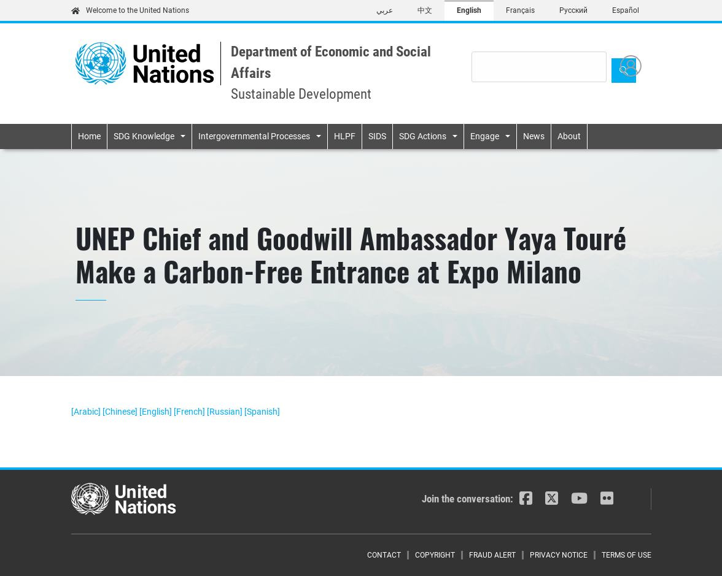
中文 (424, 10)
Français (520, 10)
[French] (190, 412)
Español (625, 10)
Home (89, 136)
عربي (384, 10)
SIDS (377, 136)
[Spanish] (262, 412)
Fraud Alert (492, 555)
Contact (384, 555)
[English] (156, 412)
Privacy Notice (559, 555)
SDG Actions (422, 136)
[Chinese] (121, 412)
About (569, 136)
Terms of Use (626, 555)
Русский (573, 10)
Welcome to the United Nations (130, 10)
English (469, 10)
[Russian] (225, 412)
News (534, 136)
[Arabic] (87, 412)
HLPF (344, 136)
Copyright (435, 555)
